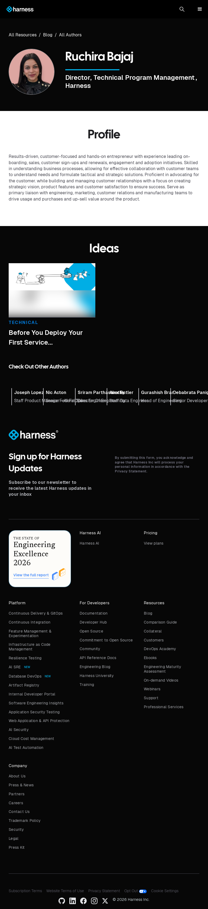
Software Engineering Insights (36, 703)
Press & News (21, 785)
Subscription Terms (25, 891)
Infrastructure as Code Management (30, 646)
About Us (17, 776)
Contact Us (19, 811)
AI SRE (15, 667)
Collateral (153, 631)
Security (16, 829)
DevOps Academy (160, 649)
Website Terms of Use (65, 891)
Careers (16, 803)
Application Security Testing (34, 712)
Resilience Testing (25, 658)
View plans (154, 543)
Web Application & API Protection (39, 721)
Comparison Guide (160, 622)
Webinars (152, 689)
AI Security (19, 729)
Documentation (94, 613)
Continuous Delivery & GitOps (36, 613)
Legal (13, 838)
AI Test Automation (26, 747)
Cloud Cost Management (31, 738)
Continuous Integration (30, 622)
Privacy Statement (104, 891)
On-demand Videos (161, 680)
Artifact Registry (24, 685)
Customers (154, 640)
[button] (182, 9)
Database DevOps (25, 676)
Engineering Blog (95, 667)
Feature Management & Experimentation (30, 633)
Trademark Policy (25, 820)
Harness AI (89, 543)
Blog (148, 613)
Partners (16, 794)
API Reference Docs (98, 658)
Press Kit (17, 847)
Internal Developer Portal (32, 694)
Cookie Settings (164, 891)
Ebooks (150, 658)
